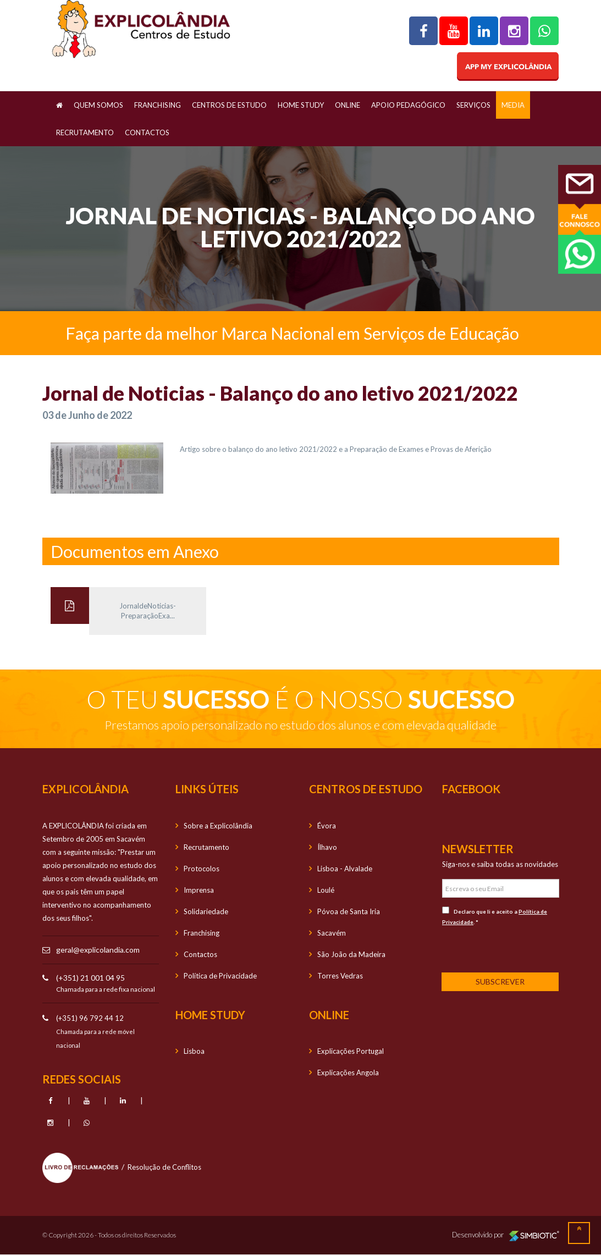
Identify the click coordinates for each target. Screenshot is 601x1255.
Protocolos (201, 868)
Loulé (325, 890)
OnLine (347, 105)
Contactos (147, 132)
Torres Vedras (340, 975)
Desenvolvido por (505, 1235)
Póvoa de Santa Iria (348, 911)
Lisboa (194, 1051)
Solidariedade (206, 911)
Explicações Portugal (350, 1051)
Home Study (301, 105)
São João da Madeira (351, 954)
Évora (326, 825)
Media (513, 105)
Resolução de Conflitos (164, 1167)
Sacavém (331, 932)
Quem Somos (98, 105)
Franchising (157, 105)
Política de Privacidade (220, 975)
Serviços (473, 105)
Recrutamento (85, 132)
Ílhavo (327, 847)
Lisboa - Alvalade (344, 868)
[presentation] (514, 948)
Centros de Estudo (229, 105)
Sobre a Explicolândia (218, 825)
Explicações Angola (348, 1072)
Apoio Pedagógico (408, 105)
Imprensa (199, 890)
